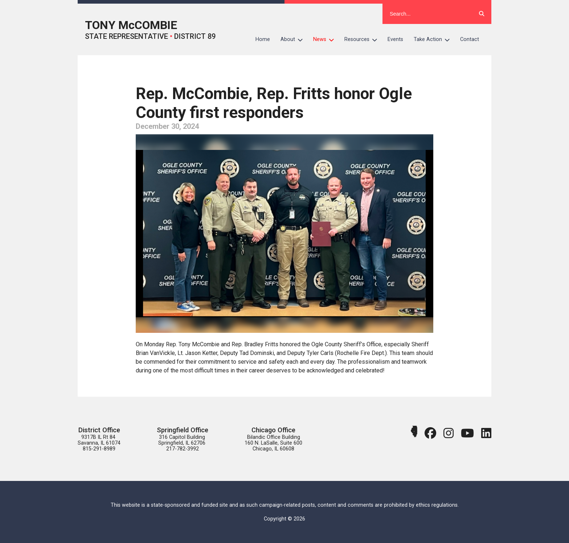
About (294, 39)
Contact (469, 39)
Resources (363, 39)
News (326, 39)
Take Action (434, 39)
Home (262, 39)
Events (395, 39)
